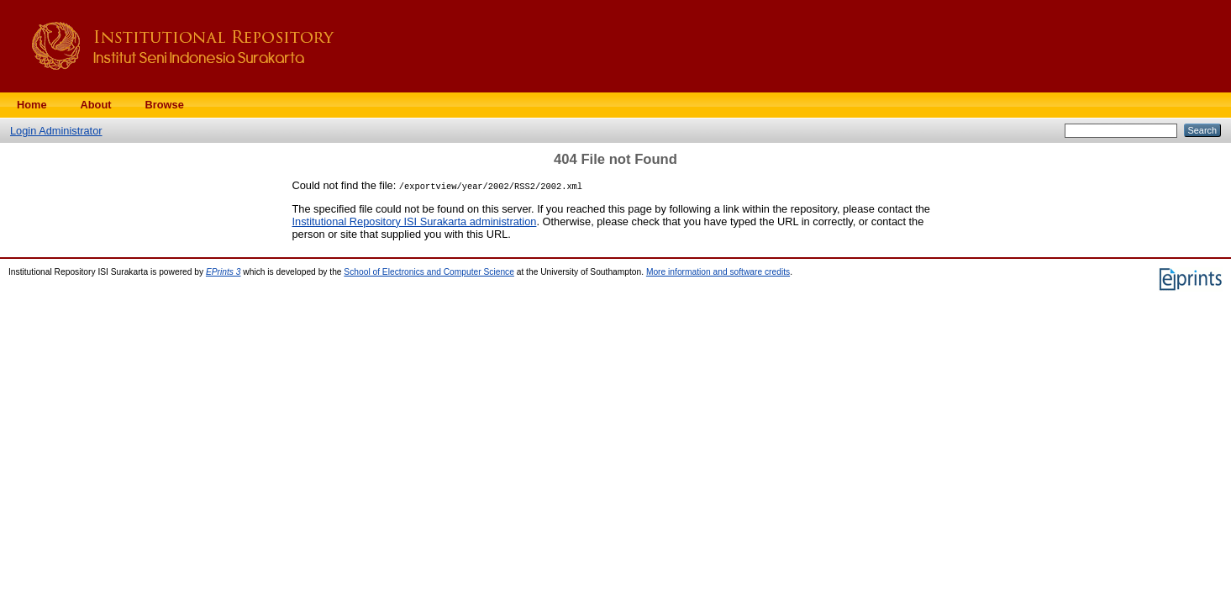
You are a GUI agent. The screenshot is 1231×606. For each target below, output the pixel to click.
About (96, 104)
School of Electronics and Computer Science (429, 272)
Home (32, 104)
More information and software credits (718, 272)
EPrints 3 (223, 272)
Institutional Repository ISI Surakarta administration (414, 221)
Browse (164, 104)
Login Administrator (56, 130)
